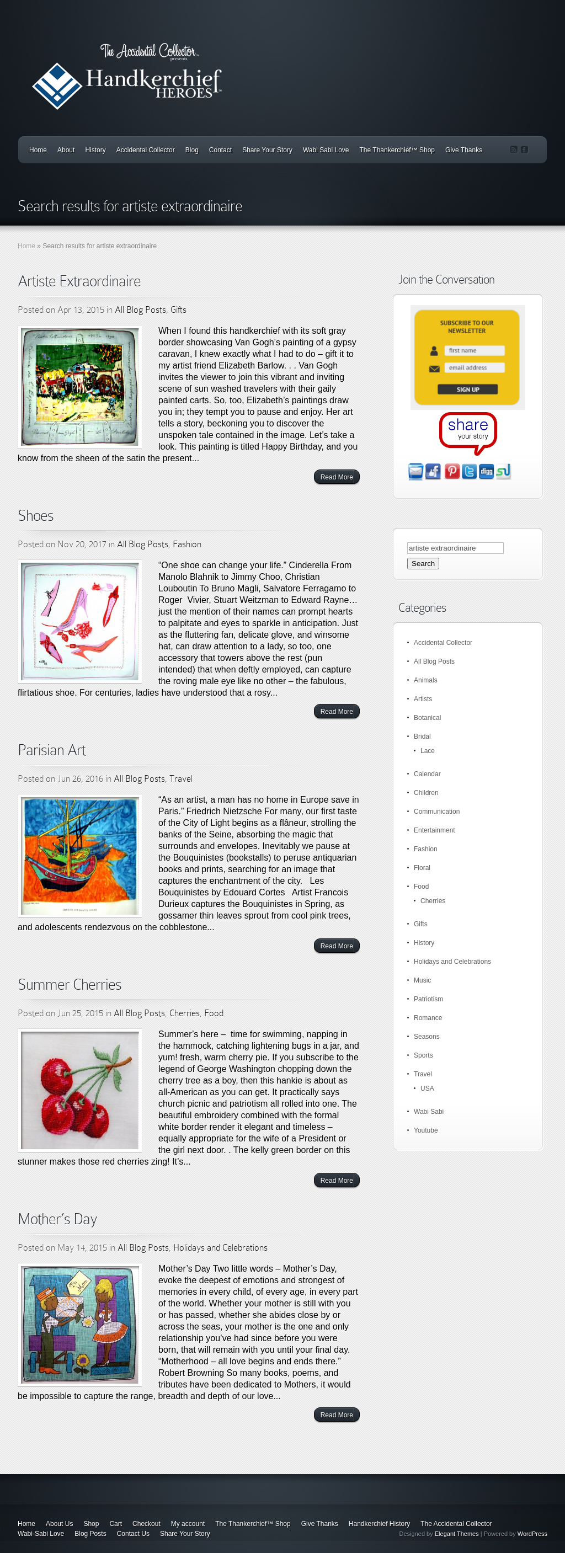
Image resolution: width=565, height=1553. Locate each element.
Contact (220, 150)
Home (38, 150)
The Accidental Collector (456, 1524)
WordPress (532, 1533)
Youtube (426, 1130)
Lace (427, 751)
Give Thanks (463, 150)
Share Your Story (267, 150)
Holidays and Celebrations (220, 1247)
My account (188, 1524)
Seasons (427, 1036)
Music (422, 980)
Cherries (184, 1013)
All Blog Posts (140, 310)
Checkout (146, 1524)
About (65, 150)
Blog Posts (90, 1534)
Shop (91, 1524)
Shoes (36, 515)
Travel (181, 778)
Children (426, 793)
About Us (59, 1524)
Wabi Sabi (429, 1112)
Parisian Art (52, 750)
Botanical (427, 718)
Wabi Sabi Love (326, 150)
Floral (422, 868)
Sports (423, 1055)
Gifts (178, 310)
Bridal (422, 736)
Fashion (187, 544)
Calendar (427, 774)
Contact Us (133, 1534)
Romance (428, 1018)
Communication (437, 811)
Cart (115, 1524)
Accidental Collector (145, 150)
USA (427, 1088)
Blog (192, 150)
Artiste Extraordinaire (79, 281)
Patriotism (428, 999)
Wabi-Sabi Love (41, 1534)
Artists (423, 699)
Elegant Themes (457, 1533)
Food (213, 1013)
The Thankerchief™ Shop (397, 150)
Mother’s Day (57, 1219)
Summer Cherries (69, 984)
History (95, 150)
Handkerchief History (379, 1524)
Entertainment (434, 830)
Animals (426, 680)
